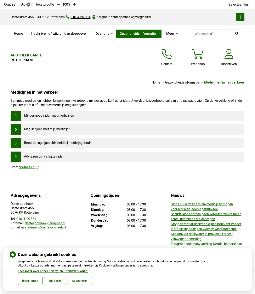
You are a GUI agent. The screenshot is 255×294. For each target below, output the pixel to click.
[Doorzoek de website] (217, 34)
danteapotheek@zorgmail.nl (45, 223)
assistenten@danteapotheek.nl (43, 227)
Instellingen (30, 280)
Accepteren (79, 280)
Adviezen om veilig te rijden (44, 156)
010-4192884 (26, 219)
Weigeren (55, 280)
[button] (237, 34)
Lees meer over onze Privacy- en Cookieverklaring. (53, 271)
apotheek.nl (28, 167)
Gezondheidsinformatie (138, 34)
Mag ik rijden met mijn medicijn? (47, 129)
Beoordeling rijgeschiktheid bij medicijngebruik (57, 143)
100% (66, 4)
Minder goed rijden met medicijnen (49, 115)
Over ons (102, 34)
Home (18, 34)
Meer (170, 34)
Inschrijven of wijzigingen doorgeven (59, 34)
